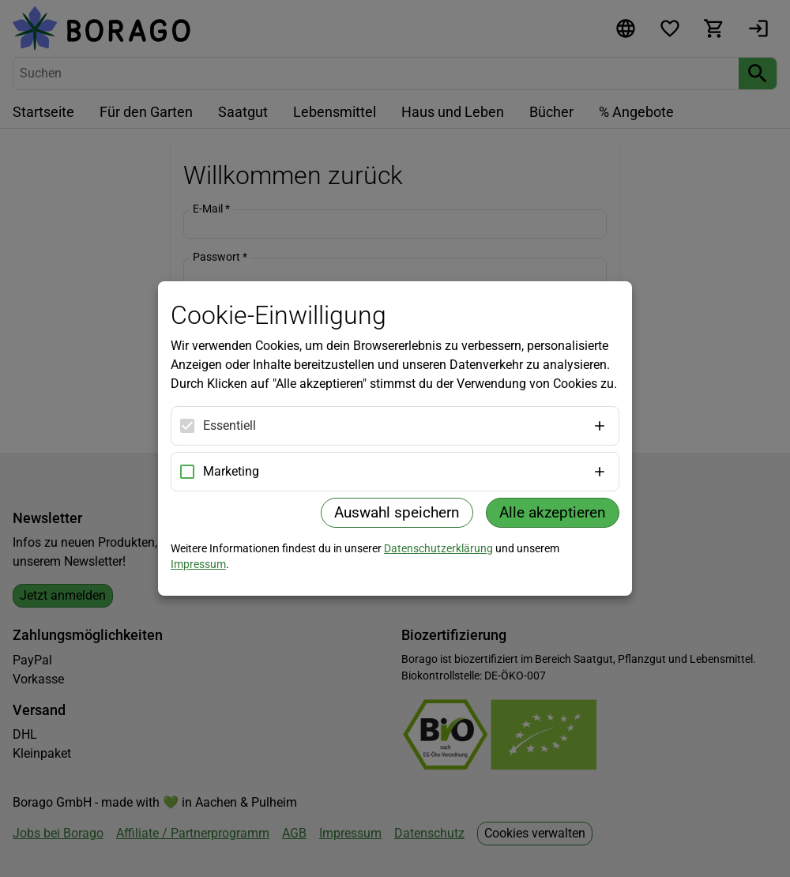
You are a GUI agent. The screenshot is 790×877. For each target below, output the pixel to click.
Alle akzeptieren (552, 512)
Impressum (198, 564)
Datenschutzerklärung (438, 548)
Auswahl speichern (397, 512)
